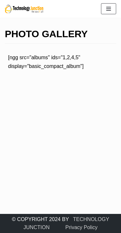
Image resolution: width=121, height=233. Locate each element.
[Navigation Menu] (108, 8)
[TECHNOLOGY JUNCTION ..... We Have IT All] (24, 9)
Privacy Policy (82, 227)
